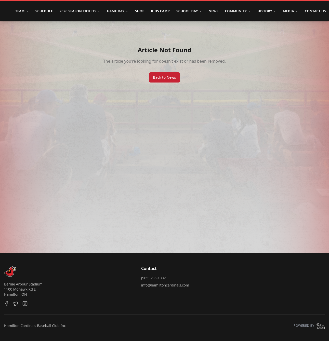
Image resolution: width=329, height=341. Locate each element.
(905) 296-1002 (153, 278)
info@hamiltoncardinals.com (165, 285)
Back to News (164, 77)
